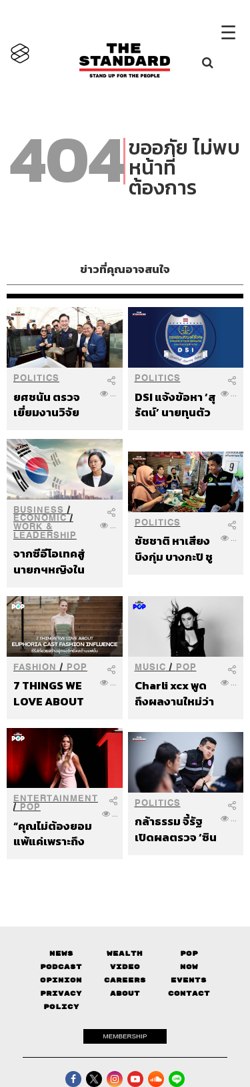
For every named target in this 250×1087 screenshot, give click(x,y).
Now (189, 966)
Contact (189, 993)
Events (189, 980)
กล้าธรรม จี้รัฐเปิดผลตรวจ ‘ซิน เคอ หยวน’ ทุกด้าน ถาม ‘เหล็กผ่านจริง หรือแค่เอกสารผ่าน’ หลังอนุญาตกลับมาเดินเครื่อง (176, 829)
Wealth (125, 953)
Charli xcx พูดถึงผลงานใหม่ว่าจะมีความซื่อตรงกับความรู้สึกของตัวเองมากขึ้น (175, 693)
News (61, 953)
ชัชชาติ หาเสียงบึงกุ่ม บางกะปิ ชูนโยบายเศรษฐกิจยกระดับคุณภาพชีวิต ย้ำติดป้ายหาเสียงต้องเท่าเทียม (174, 548)
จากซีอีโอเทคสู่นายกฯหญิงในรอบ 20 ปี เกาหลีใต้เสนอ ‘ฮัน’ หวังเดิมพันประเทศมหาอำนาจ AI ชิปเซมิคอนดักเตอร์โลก (54, 561)
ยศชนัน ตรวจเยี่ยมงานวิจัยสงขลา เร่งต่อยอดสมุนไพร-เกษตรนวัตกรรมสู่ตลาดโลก (54, 405)
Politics (36, 378)
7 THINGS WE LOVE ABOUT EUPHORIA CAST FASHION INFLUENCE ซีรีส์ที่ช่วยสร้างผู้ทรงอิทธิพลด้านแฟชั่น (53, 693)
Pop (189, 953)
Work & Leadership (45, 531)
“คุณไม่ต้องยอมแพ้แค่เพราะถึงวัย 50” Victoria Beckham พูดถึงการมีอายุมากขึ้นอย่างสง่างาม (54, 834)
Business (38, 510)
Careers (125, 980)
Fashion (35, 667)
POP (77, 667)
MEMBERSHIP (125, 1036)
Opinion (61, 980)
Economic (40, 518)
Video (125, 966)
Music (150, 667)
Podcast (61, 966)
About (125, 993)
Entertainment (55, 798)
